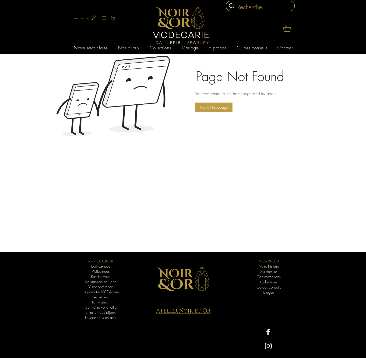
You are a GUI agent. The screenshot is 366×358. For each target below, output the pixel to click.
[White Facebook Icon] (268, 332)
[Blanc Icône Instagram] (268, 346)
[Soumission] (84, 18)
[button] (290, 28)
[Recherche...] (261, 7)
